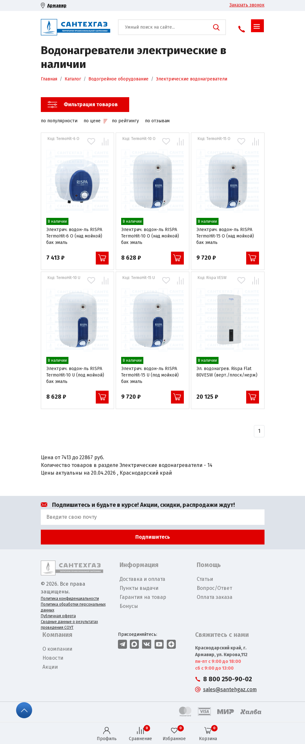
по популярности (59, 121)
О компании (57, 649)
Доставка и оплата (142, 579)
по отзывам (157, 121)
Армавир (57, 5)
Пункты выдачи (139, 588)
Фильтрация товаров (91, 104)
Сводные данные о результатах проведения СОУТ (69, 624)
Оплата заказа (214, 597)
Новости (52, 658)
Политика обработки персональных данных (73, 607)
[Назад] (259, 431)
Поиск (216, 27)
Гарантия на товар (143, 597)
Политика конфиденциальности (70, 598)
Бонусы (129, 606)
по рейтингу (125, 121)
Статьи (205, 579)
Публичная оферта (58, 616)
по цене (95, 121)
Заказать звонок (247, 5)
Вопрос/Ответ (214, 588)
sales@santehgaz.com (230, 689)
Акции (50, 667)
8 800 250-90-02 (227, 679)
